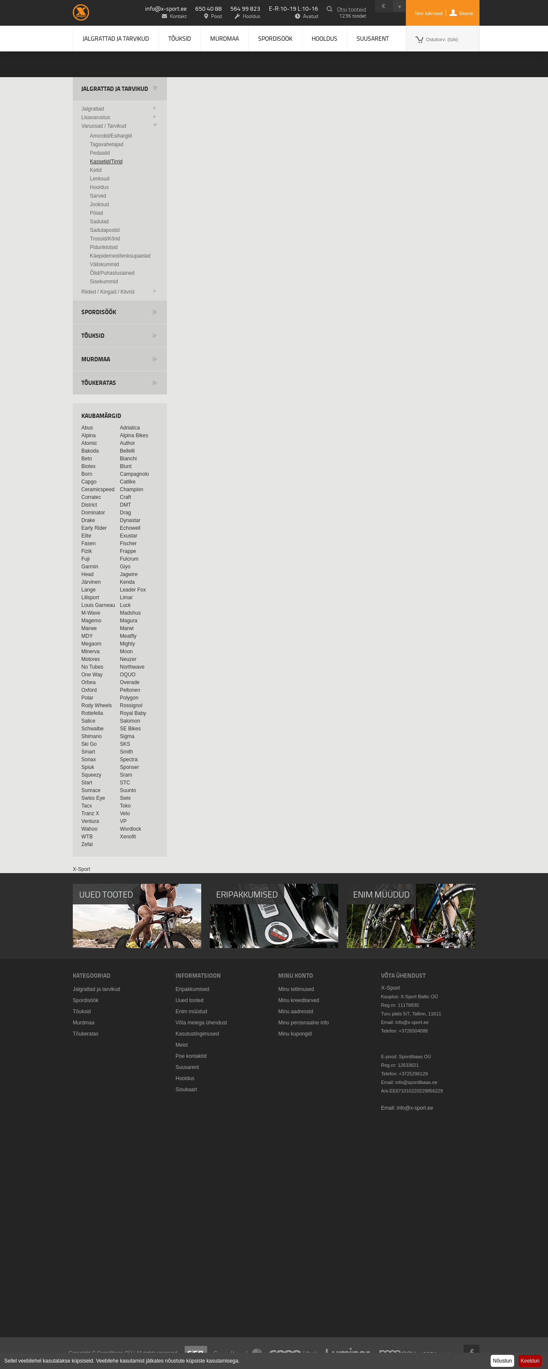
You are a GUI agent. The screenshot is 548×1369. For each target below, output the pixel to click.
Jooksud (99, 204)
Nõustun (502, 1361)
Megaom (91, 644)
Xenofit (128, 837)
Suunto (128, 790)
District (89, 505)
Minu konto (295, 975)
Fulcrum (129, 559)
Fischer (128, 543)
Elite (86, 536)
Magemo (91, 621)
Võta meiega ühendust (201, 1023)
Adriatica (130, 428)
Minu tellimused (296, 989)
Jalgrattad (92, 108)
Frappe (128, 551)
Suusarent (373, 38)
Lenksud (99, 178)
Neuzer (128, 659)
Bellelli (127, 451)
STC (125, 783)
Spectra (128, 760)
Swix (125, 798)
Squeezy (91, 775)
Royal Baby (133, 713)
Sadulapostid (104, 230)
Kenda (127, 582)
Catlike (128, 482)
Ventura (90, 821)
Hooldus (324, 38)
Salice (88, 721)
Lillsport (90, 597)
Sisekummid (104, 281)
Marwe (89, 628)
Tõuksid (179, 38)
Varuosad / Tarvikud (103, 126)
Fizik (86, 551)
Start (86, 783)
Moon (126, 651)
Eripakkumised (192, 989)
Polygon (129, 698)
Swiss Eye (93, 798)
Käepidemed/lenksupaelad (120, 255)
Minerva (90, 651)
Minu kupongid (295, 1034)
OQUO (128, 675)
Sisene (466, 13)
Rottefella (92, 713)
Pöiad (96, 213)
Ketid (95, 170)
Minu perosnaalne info (303, 1023)
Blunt (125, 466)
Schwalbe (92, 729)
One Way (92, 675)
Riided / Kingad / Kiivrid (107, 291)
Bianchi (128, 459)
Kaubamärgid (101, 415)
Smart (88, 752)
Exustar (128, 536)
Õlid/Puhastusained (112, 273)
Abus (87, 428)
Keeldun (530, 1361)
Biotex (88, 466)
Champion (131, 489)
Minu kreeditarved (298, 1000)
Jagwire (128, 574)
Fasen (88, 543)
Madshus (130, 613)
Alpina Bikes (134, 435)
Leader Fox (133, 590)
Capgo (88, 482)
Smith (126, 752)
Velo (125, 814)
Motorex (90, 659)
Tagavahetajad (106, 144)
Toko (125, 806)
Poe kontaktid (191, 1056)
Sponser (129, 767)
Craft (125, 497)
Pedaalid (100, 153)
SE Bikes (130, 729)
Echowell (130, 528)
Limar (126, 597)
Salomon (130, 721)
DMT (125, 505)
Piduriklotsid (104, 247)
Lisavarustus (95, 117)
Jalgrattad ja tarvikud (116, 38)
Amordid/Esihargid (111, 135)
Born (86, 474)
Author (127, 443)
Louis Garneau (98, 605)
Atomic (89, 443)
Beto (86, 459)
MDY (87, 636)
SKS (125, 744)
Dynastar (130, 520)
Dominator (93, 513)
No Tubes (92, 667)
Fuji (85, 559)
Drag (125, 513)
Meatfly (128, 636)
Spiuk (87, 767)
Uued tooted (189, 1000)
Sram (126, 775)
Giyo (125, 567)
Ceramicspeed (97, 489)
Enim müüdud (191, 1012)
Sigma (127, 736)
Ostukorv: (442, 39)
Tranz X (90, 814)
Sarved (98, 195)
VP (123, 821)
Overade (130, 682)
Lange (88, 590)
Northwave (132, 667)
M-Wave (90, 613)
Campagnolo (134, 474)
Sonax (88, 760)
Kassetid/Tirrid (106, 161)
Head (87, 574)
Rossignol (131, 706)
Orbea (88, 682)
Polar (87, 698)
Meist (182, 1045)
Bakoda (90, 451)
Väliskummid (104, 264)
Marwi (127, 628)
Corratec (91, 497)
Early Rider (94, 528)
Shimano (91, 736)
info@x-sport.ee (166, 8)
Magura (128, 621)
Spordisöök (275, 38)
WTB (87, 837)
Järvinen (91, 582)
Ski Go (89, 744)
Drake (88, 520)
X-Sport (81, 869)
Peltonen (130, 690)
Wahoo (89, 829)
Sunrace (91, 790)
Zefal (87, 844)
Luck (125, 605)
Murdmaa (224, 38)
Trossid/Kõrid (105, 238)
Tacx (86, 806)
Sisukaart (186, 1090)
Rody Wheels (96, 706)
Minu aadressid (295, 1012)
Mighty (127, 644)
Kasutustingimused (197, 1034)
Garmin (89, 567)
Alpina (88, 435)
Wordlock (130, 829)
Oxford (89, 690)
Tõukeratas (98, 382)
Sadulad (99, 221)
